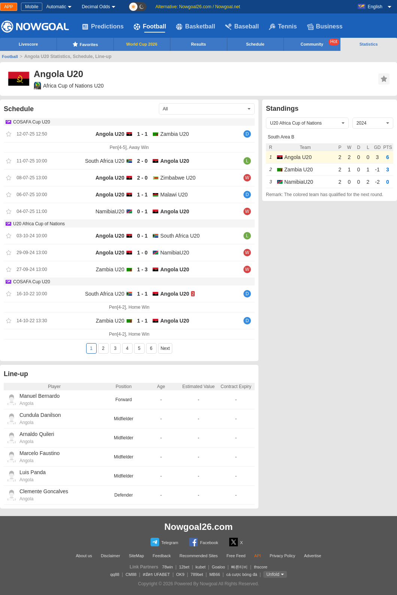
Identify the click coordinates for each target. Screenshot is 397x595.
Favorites (85, 44)
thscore (260, 567)
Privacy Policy (282, 555)
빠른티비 (239, 567)
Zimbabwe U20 (178, 178)
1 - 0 (142, 253)
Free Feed (236, 555)
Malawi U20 (174, 195)
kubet (201, 567)
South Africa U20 (104, 161)
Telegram (164, 542)
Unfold (272, 574)
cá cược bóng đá (241, 574)
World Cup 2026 (141, 44)
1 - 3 (142, 269)
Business (325, 26)
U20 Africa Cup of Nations (39, 223)
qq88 (114, 574)
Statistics (369, 44)
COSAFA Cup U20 (31, 122)
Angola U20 (110, 134)
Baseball (242, 26)
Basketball (195, 26)
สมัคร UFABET (156, 574)
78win (167, 567)
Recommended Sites (198, 555)
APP (8, 6)
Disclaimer (110, 555)
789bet (197, 574)
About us (84, 555)
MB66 (214, 574)
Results (198, 44)
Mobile (31, 6)
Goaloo (218, 567)
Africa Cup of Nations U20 (69, 85)
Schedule (255, 44)
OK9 (180, 574)
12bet (184, 567)
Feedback (162, 555)
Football (150, 26)
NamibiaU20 (110, 211)
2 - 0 (142, 161)
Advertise (312, 555)
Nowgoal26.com (198, 527)
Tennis (283, 26)
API (257, 555)
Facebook (203, 542)
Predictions (103, 26)
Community (320, 42)
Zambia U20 (174, 134)
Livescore (28, 44)
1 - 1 (142, 134)
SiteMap (136, 555)
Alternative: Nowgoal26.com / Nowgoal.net (197, 6)
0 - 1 (142, 211)
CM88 (130, 574)
